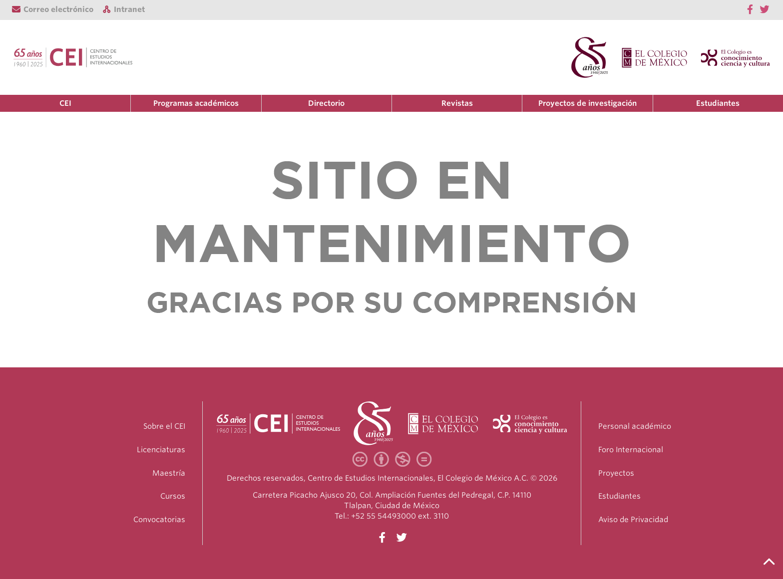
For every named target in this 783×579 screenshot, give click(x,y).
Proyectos (616, 473)
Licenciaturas (161, 449)
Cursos (172, 496)
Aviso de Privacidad (633, 519)
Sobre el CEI (164, 426)
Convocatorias (159, 519)
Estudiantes (718, 103)
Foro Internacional (630, 449)
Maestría (168, 473)
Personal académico (634, 426)
